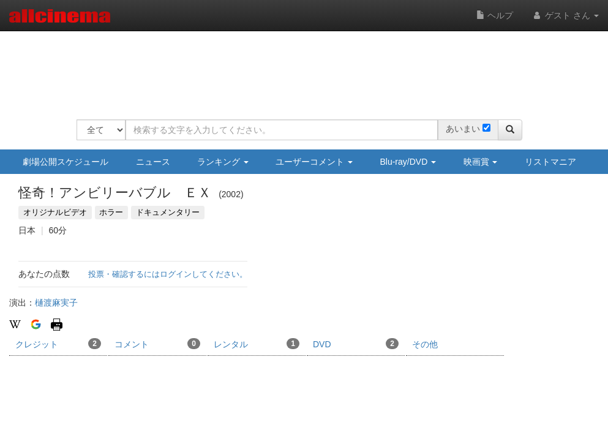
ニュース (153, 162)
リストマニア (550, 162)
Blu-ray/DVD (408, 162)
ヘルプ (494, 15)
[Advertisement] (299, 67)
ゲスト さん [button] (565, 15)
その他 (425, 344)
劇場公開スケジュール (65, 162)
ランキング (223, 162)
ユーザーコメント (314, 162)
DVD (356, 343)
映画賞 (481, 162)
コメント (157, 343)
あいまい (463, 128)
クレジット (58, 343)
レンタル (256, 343)
